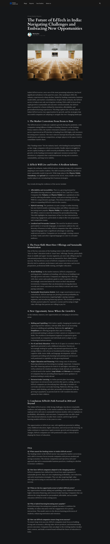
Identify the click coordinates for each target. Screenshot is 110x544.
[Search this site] (100, 3)
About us (48, 3)
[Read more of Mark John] (30, 34)
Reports (31, 3)
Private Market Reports (34, 16)
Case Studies (39, 3)
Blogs (25, 3)
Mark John (36, 34)
